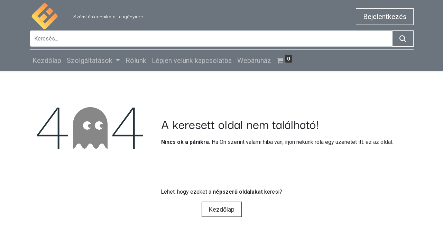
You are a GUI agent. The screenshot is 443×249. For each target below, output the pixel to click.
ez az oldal (379, 142)
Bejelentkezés (384, 16)
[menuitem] (47, 60)
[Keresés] (403, 38)
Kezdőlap (221, 209)
